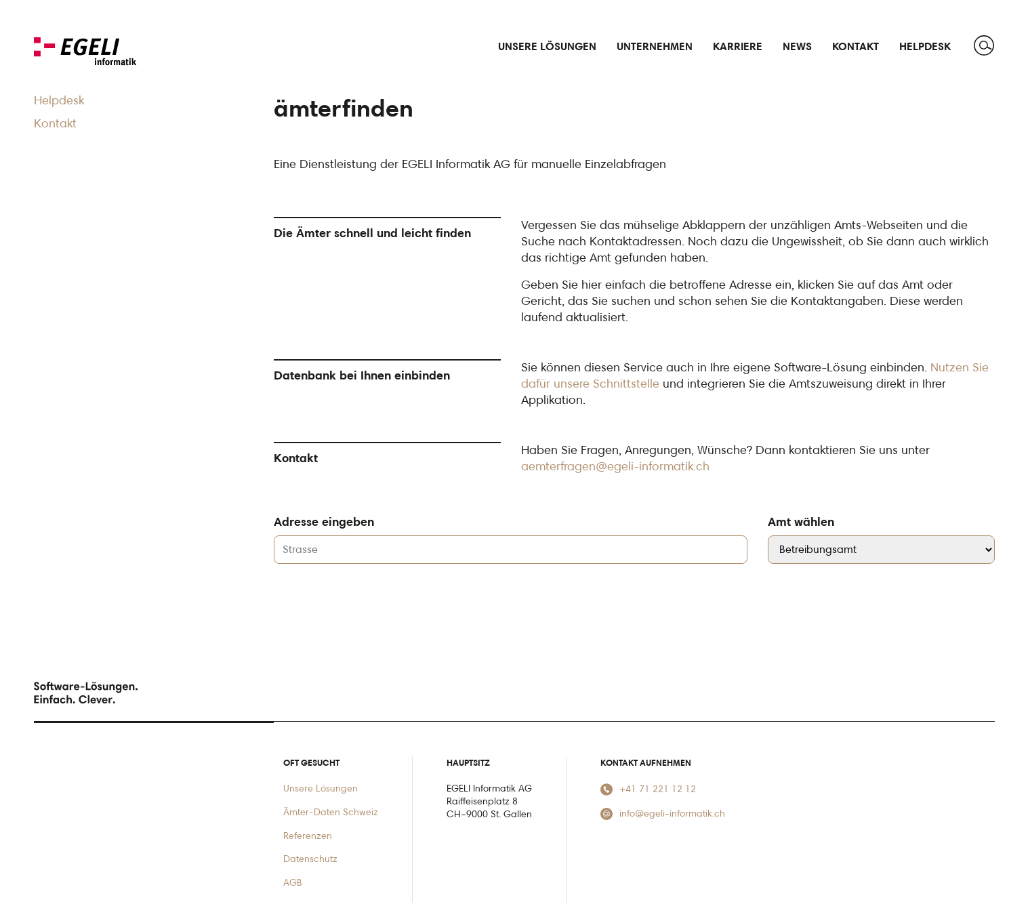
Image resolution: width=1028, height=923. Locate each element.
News (797, 46)
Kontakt (855, 46)
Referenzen (307, 835)
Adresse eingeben (324, 521)
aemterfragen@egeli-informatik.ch (615, 466)
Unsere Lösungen (320, 788)
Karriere (737, 46)
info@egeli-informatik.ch (662, 813)
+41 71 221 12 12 (648, 789)
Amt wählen (801, 521)
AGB (292, 882)
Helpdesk (925, 46)
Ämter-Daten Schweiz (330, 811)
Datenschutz (310, 858)
